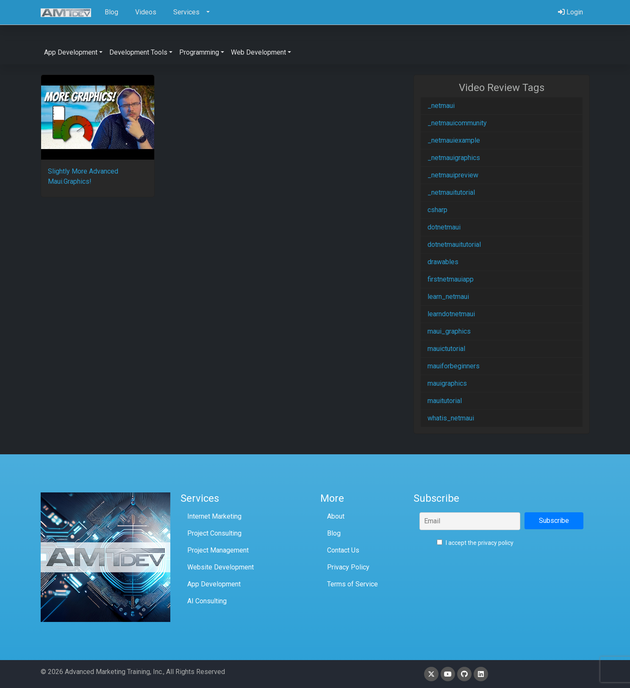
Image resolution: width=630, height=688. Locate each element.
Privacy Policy (348, 567)
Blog (334, 533)
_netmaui (441, 106)
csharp (437, 210)
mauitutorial (444, 401)
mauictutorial (446, 349)
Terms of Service (352, 584)
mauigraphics (447, 383)
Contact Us (343, 550)
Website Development (220, 567)
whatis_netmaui (450, 418)
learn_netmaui (448, 297)
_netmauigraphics (453, 158)
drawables (442, 262)
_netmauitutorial (451, 192)
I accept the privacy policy (475, 542)
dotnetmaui (444, 227)
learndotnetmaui (451, 314)
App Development (214, 584)
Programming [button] (199, 52)
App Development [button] (70, 52)
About (335, 516)
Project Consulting (214, 533)
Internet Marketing (214, 516)
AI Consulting (207, 601)
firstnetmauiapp (450, 279)
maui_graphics (449, 331)
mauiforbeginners (453, 366)
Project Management (218, 550)
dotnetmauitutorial (454, 244)
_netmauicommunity (457, 123)
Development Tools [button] (138, 52)
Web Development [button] (258, 52)
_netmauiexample (453, 140)
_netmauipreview (452, 175)
